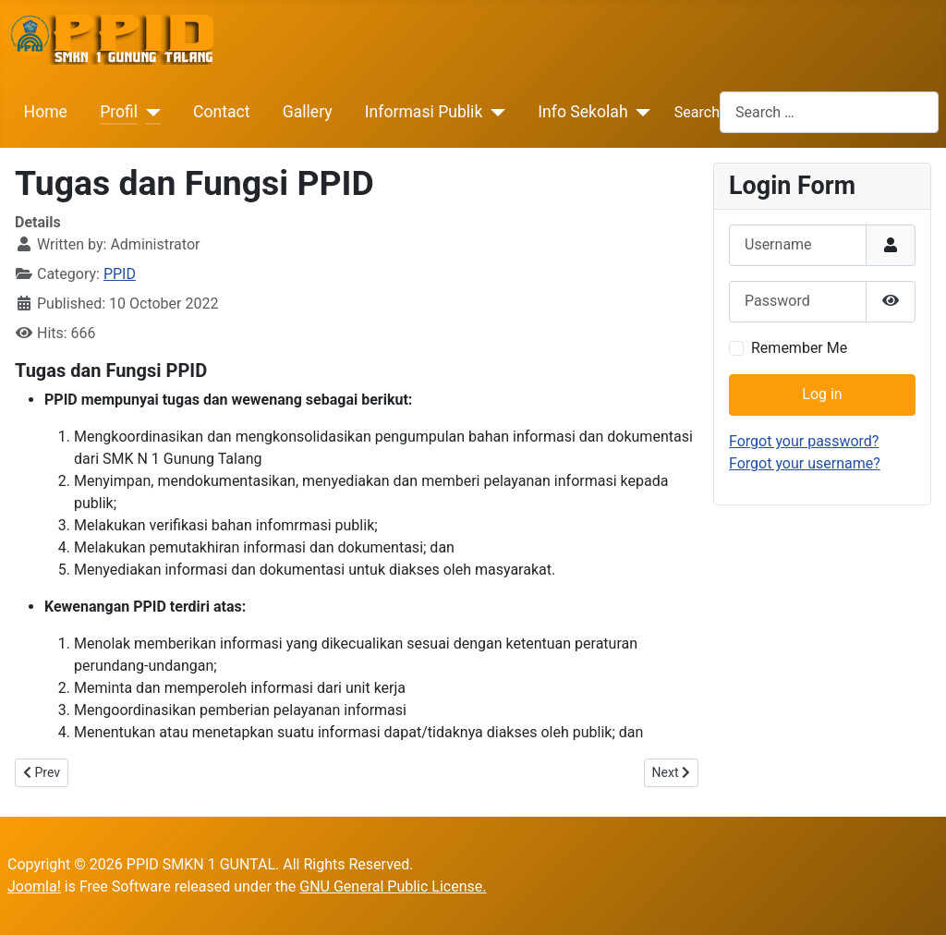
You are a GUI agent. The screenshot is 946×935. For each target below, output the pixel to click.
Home (45, 112)
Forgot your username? (804, 463)
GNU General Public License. (392, 886)
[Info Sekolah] (639, 112)
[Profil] (149, 112)
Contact (221, 112)
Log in (822, 394)
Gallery (308, 112)
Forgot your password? (804, 441)
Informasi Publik (424, 112)
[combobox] (829, 112)
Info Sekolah (582, 112)
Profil (119, 112)
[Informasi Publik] (493, 112)
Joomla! (34, 886)
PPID (119, 274)
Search (697, 112)
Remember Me (799, 348)
